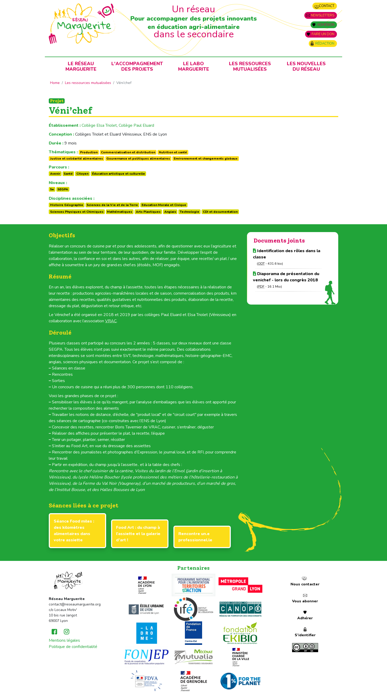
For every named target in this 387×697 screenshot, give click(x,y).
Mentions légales (64, 640)
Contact (326, 6)
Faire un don (323, 34)
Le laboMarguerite (193, 66)
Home (55, 82)
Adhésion (325, 24)
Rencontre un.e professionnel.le (195, 537)
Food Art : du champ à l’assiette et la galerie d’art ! (138, 534)
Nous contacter (305, 584)
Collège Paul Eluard (136, 125)
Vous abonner (305, 601)
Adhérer (305, 618)
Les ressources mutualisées (250, 66)
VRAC (111, 321)
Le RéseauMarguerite (80, 66)
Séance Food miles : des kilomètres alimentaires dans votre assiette (74, 530)
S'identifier (305, 635)
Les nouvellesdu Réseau (306, 66)
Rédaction (324, 43)
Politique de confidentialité (73, 647)
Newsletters (322, 15)
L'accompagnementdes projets (137, 66)
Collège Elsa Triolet (99, 125)
